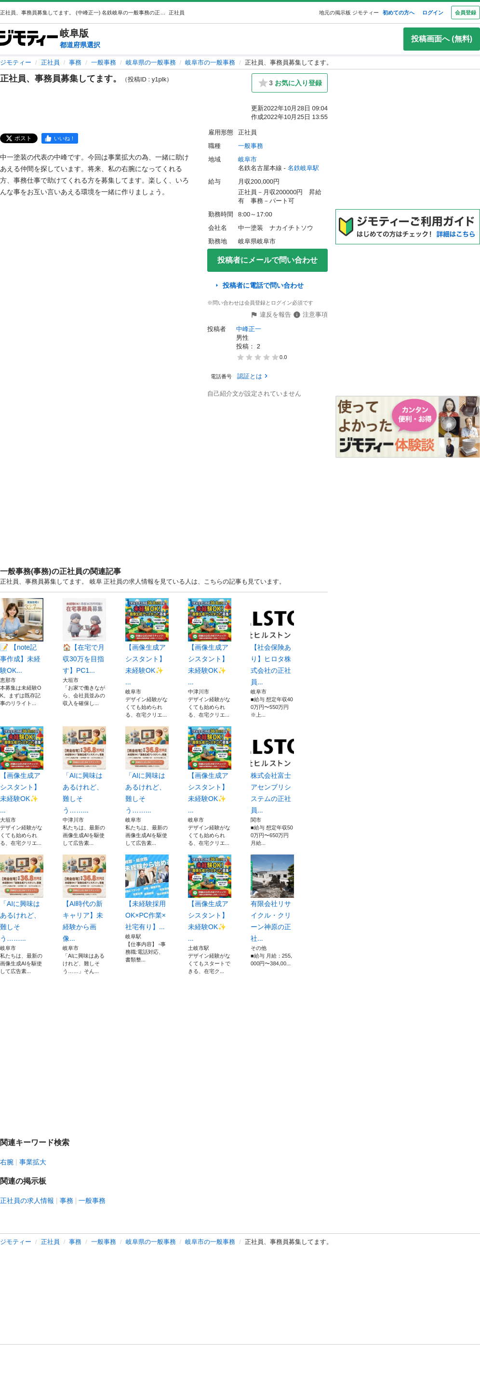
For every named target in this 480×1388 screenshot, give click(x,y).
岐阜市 (247, 159)
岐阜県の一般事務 (151, 62)
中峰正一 (248, 329)
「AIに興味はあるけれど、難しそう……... (84, 770)
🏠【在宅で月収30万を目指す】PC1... (84, 636)
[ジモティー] (29, 39)
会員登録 (465, 12)
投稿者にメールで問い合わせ (267, 260)
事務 (75, 62)
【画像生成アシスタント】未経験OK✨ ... (147, 642)
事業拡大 (32, 1162)
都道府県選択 (80, 45)
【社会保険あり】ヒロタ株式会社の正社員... (272, 642)
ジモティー (15, 62)
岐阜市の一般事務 (210, 62)
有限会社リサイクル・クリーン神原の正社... (272, 898)
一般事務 (103, 62)
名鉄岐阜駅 (303, 168)
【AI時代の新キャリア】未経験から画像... (84, 898)
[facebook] (59, 138)
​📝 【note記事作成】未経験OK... (21, 636)
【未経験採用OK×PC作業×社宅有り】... (147, 892)
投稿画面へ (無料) (441, 39)
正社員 (50, 62)
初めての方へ (398, 12)
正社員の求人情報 (27, 1200)
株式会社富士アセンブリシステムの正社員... (272, 770)
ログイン (432, 12)
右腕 (6, 1162)
